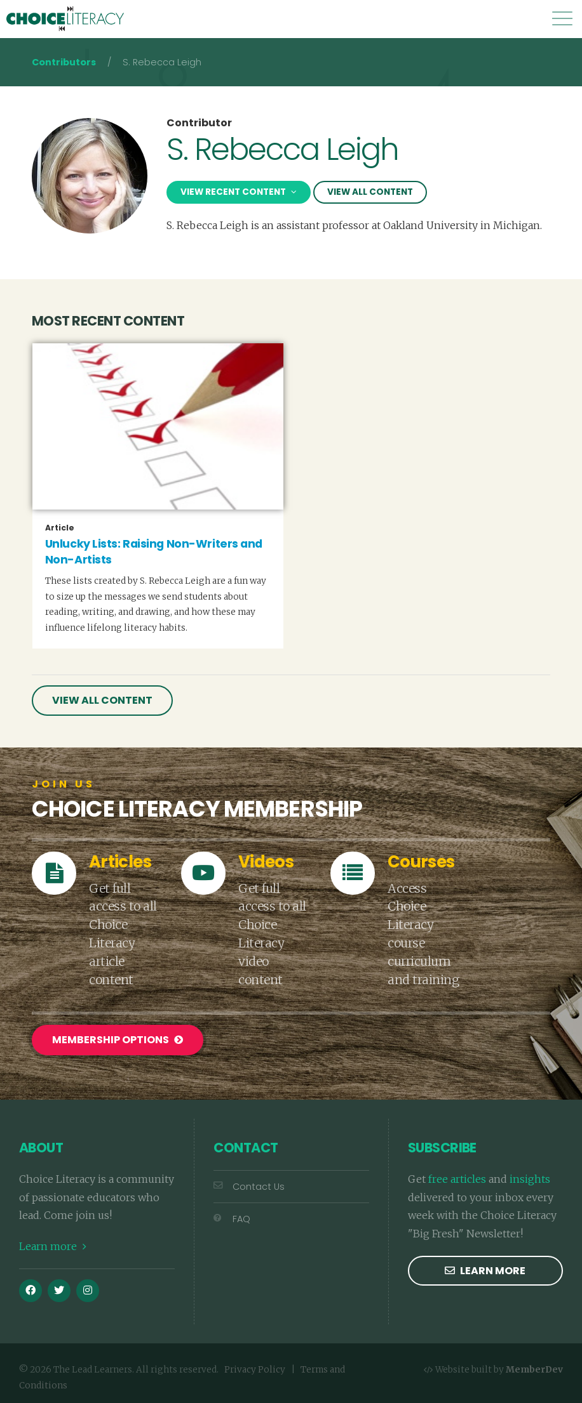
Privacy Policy (254, 1369)
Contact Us (249, 1186)
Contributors (64, 62)
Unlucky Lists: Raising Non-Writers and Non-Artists (153, 551)
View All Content (370, 192)
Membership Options (117, 1039)
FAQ (231, 1219)
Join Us (63, 784)
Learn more (52, 1246)
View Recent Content (238, 192)
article (59, 528)
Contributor (199, 123)
